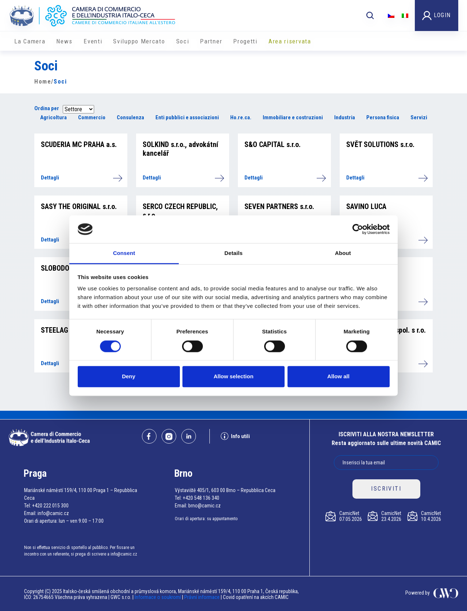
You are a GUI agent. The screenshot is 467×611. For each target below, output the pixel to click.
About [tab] (343, 253)
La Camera (29, 41)
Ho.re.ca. (240, 117)
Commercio (91, 117)
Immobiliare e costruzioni (293, 117)
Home (42, 81)
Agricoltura (53, 117)
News (64, 41)
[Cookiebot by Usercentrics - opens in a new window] (358, 229)
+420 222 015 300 (50, 505)
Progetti (245, 41)
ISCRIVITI (386, 488)
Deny (128, 377)
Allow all (338, 377)
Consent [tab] (124, 253)
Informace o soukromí (158, 597)
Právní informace (202, 597)
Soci (182, 41)
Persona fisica (382, 117)
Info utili (235, 436)
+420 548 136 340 (201, 498)
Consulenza (130, 117)
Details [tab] (233, 253)
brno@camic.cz (204, 505)
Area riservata (290, 41)
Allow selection (233, 377)
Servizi (418, 117)
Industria (344, 117)
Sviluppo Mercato (139, 41)
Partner (211, 41)
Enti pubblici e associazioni (187, 117)
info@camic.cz (53, 513)
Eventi (93, 41)
